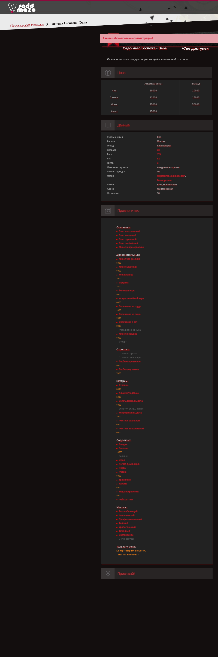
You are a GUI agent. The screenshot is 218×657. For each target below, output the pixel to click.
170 (159, 154)
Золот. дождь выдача (131, 401)
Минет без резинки (129, 259)
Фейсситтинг (126, 499)
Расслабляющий (128, 511)
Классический (126, 515)
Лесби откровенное (130, 361)
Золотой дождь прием (131, 408)
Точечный (124, 531)
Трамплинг (125, 479)
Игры (122, 460)
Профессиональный (130, 519)
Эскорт (123, 341)
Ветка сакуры (126, 539)
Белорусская (164, 180)
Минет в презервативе (131, 247)
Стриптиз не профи (130, 357)
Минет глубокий (128, 267)
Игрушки (123, 282)
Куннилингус (126, 274)
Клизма (123, 483)
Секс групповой (127, 239)
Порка (122, 468)
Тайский (123, 523)
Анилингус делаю (129, 393)
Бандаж (123, 444)
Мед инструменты (129, 491)
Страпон (123, 385)
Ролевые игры (127, 290)
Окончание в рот (128, 322)
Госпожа (123, 448)
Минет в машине (128, 334)
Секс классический (129, 231)
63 (158, 158)
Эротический (126, 535)
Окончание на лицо (129, 314)
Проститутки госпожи (27, 25)
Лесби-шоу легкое (129, 369)
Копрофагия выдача (130, 412)
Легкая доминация (129, 464)
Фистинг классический (131, 428)
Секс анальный (127, 235)
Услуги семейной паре (131, 298)
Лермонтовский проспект (171, 176)
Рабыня (123, 456)
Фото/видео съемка (130, 330)
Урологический (127, 527)
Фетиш (122, 472)
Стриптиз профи (128, 353)
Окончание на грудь (130, 306)
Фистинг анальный (129, 420)
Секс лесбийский (128, 243)
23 (158, 150)
